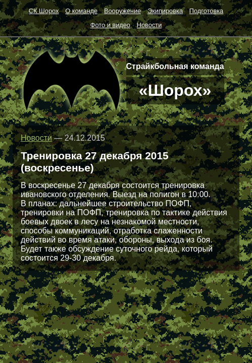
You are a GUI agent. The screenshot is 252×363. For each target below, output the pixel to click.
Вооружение (122, 11)
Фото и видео (110, 25)
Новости (149, 25)
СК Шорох (44, 11)
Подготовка (206, 11)
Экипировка (165, 11)
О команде (81, 11)
